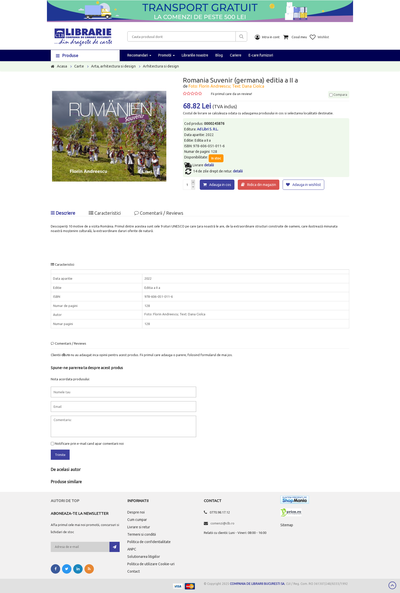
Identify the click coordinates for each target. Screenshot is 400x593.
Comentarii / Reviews (158, 213)
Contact (133, 571)
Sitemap (286, 525)
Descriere (63, 213)
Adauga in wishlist (306, 185)
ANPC (131, 549)
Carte (79, 66)
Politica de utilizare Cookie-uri (150, 564)
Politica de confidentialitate (149, 542)
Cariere (235, 55)
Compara (338, 94)
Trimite (60, 454)
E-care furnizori (260, 55)
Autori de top (65, 500)
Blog (219, 55)
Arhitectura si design (161, 66)
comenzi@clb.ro (222, 523)
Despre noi (136, 512)
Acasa (62, 66)
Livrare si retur (138, 527)
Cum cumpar (137, 520)
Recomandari (137, 55)
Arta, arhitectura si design (113, 66)
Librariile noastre (195, 55)
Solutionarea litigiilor (143, 557)
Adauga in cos (220, 185)
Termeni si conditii (141, 534)
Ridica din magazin (261, 185)
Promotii (164, 55)
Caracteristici (105, 213)
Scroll (392, 585)
